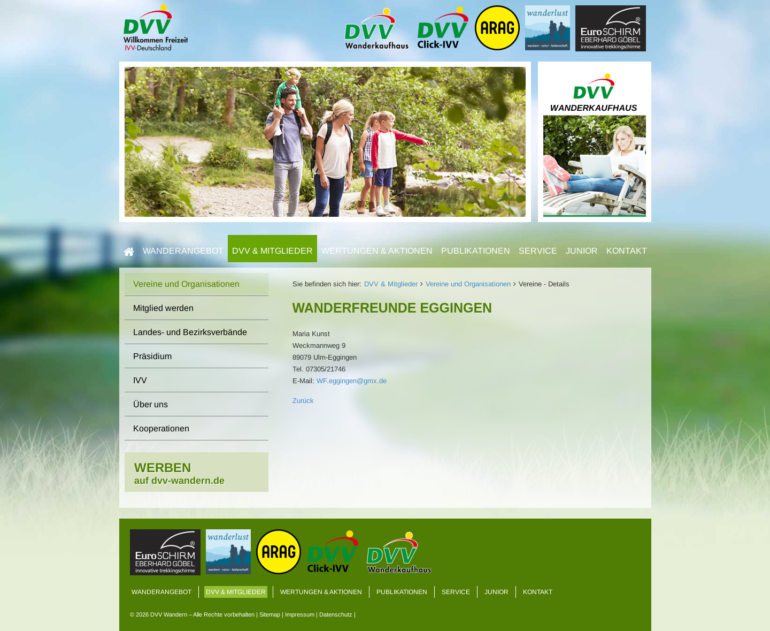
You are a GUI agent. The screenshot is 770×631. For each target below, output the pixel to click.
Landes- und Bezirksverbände (190, 332)
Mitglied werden (163, 308)
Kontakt (626, 250)
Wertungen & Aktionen (377, 250)
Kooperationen (161, 428)
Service (538, 250)
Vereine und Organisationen (468, 284)
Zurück (303, 401)
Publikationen (475, 250)
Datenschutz (335, 614)
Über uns (150, 404)
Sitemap (269, 614)
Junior (582, 250)
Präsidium (152, 356)
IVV (140, 380)
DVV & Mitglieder (272, 250)
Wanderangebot (183, 250)
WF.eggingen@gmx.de (352, 381)
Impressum (299, 614)
